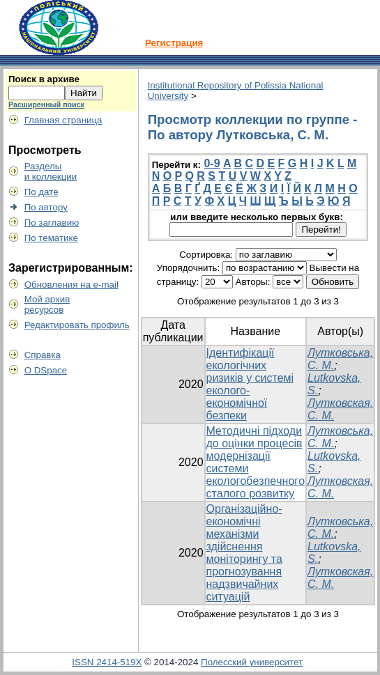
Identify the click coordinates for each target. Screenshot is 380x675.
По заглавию (51, 222)
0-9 (212, 163)
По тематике (51, 238)
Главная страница (63, 120)
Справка (42, 355)
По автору (46, 207)
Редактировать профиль (77, 325)
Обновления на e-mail (71, 284)
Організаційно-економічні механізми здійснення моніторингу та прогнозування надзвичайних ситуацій (244, 553)
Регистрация (174, 43)
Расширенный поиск (46, 104)
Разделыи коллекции (50, 171)
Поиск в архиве (43, 79)
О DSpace (46, 370)
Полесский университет (252, 662)
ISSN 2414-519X (107, 662)
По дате (41, 192)
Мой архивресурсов (47, 304)
